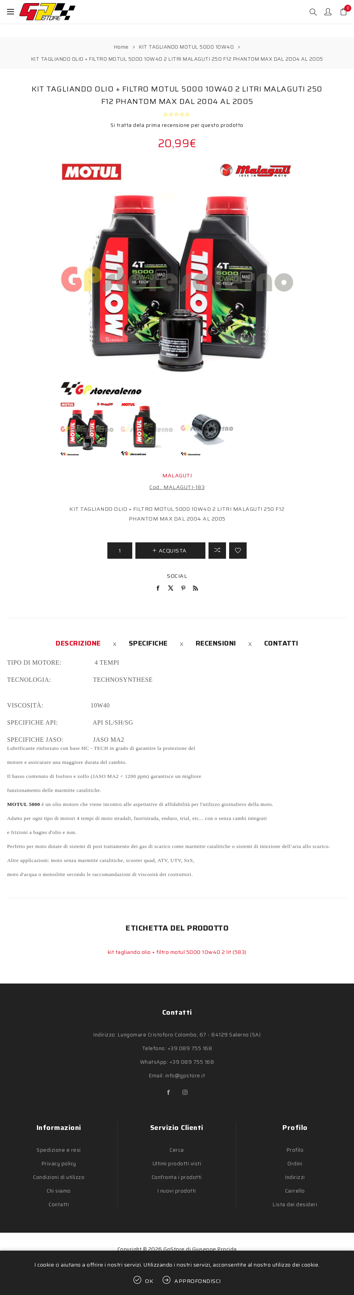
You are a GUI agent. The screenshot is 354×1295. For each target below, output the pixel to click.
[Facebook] (169, 1092)
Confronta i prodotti (177, 1177)
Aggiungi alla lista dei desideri (238, 550)
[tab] (78, 643)
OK (149, 1281)
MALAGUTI (177, 475)
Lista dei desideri (295, 1204)
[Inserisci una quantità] (119, 550)
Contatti (281, 643)
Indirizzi (295, 1177)
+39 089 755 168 (190, 1048)
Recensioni (216, 643)
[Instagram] (185, 1092)
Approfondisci (197, 1281)
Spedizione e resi (59, 1150)
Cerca (177, 1150)
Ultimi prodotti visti (177, 1164)
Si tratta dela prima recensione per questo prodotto (177, 125)
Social (177, 576)
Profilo (295, 1150)
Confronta (217, 550)
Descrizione (78, 643)
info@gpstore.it (185, 1076)
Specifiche (148, 643)
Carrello (295, 1191)
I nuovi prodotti (177, 1191)
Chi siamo (59, 1191)
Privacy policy (59, 1164)
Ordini (294, 1164)
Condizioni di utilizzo (58, 1177)
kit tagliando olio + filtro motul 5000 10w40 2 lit (170, 952)
